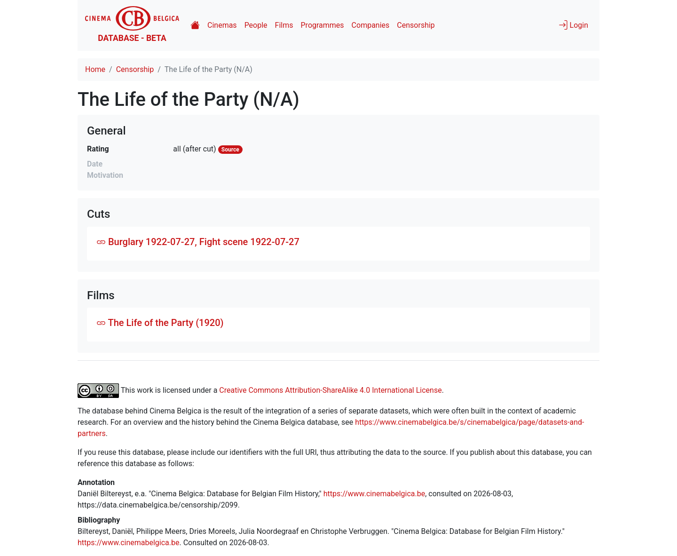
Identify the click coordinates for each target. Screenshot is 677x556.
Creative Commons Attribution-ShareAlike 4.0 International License (330, 390)
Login (573, 25)
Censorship (415, 25)
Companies (371, 25)
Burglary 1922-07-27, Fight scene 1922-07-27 (197, 241)
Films (284, 25)
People (256, 25)
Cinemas (222, 25)
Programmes (322, 25)
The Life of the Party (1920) (160, 322)
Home (95, 69)
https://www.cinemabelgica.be (374, 493)
